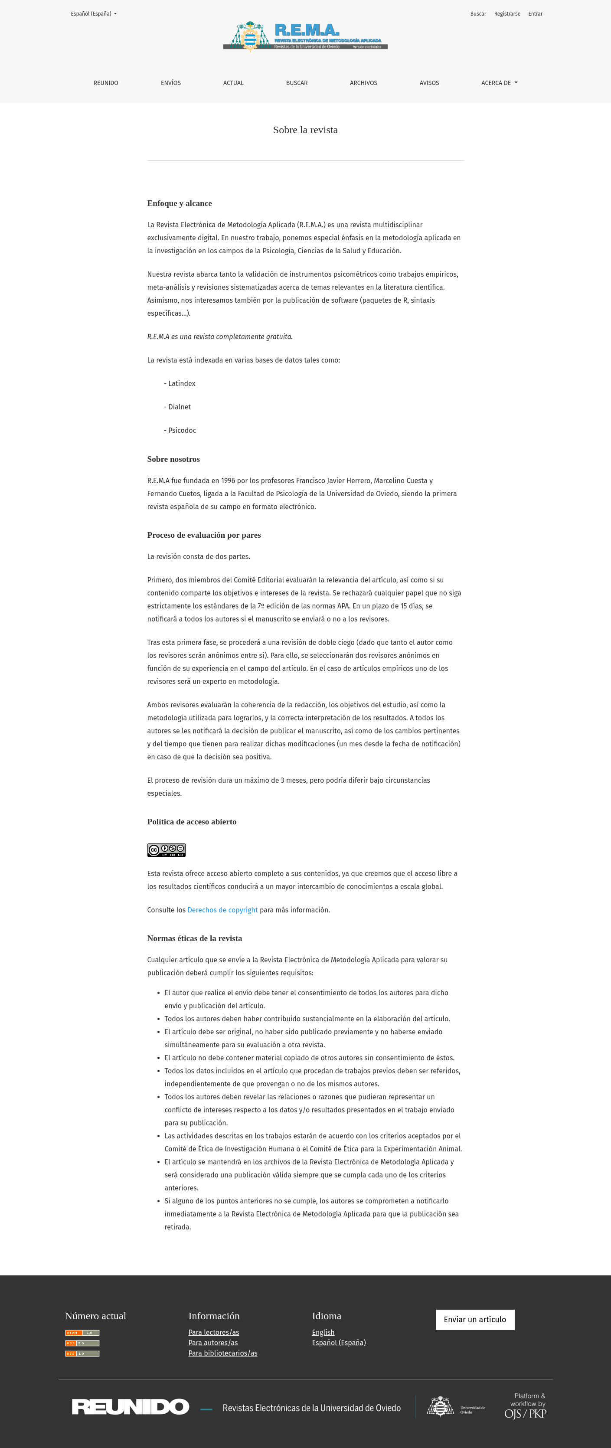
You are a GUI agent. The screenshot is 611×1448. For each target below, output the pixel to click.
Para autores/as (213, 1343)
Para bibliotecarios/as (223, 1353)
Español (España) (96, 13)
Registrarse (507, 14)
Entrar (535, 14)
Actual (233, 83)
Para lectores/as (214, 1332)
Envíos (171, 83)
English (323, 1332)
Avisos (429, 83)
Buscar (297, 83)
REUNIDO (105, 83)
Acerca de (497, 83)
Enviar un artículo (475, 1319)
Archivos (363, 83)
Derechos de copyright (223, 910)
